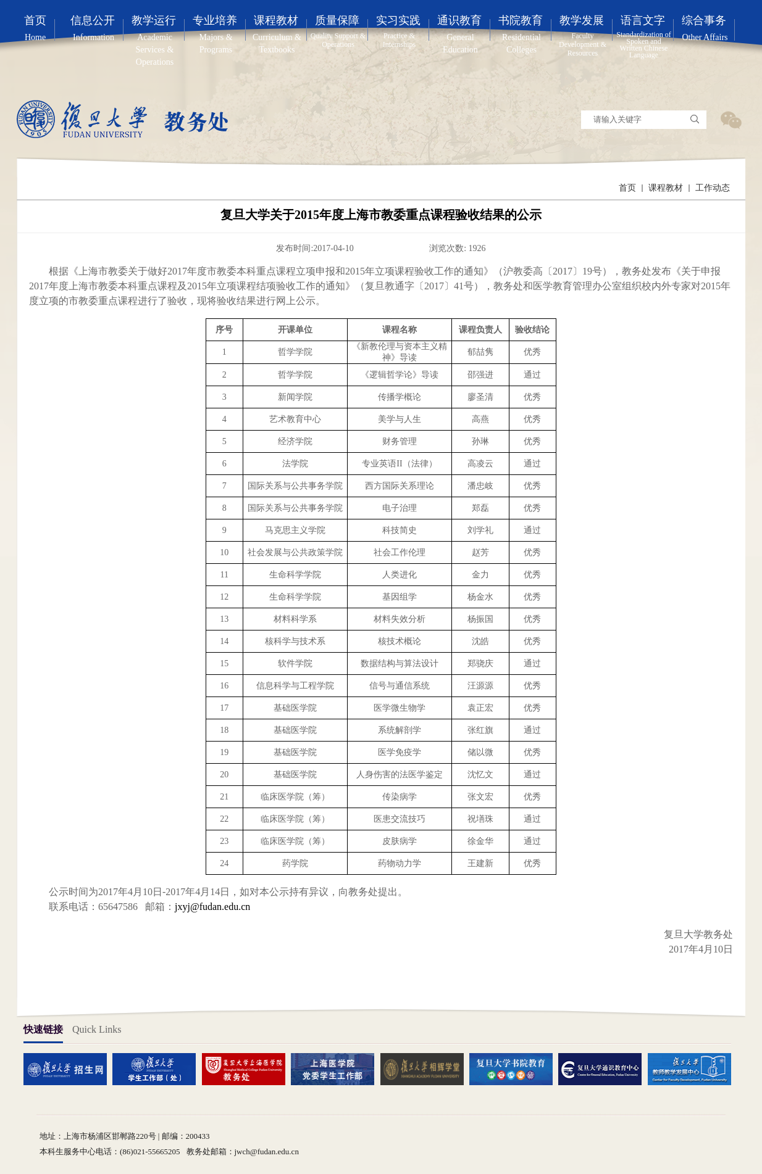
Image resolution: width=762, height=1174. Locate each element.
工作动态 (712, 187)
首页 (627, 187)
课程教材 (665, 187)
